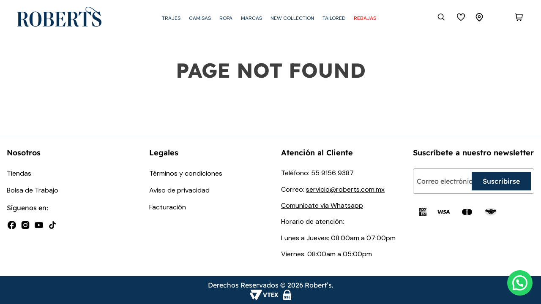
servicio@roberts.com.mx (345, 189)
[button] (520, 283)
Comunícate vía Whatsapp (322, 205)
